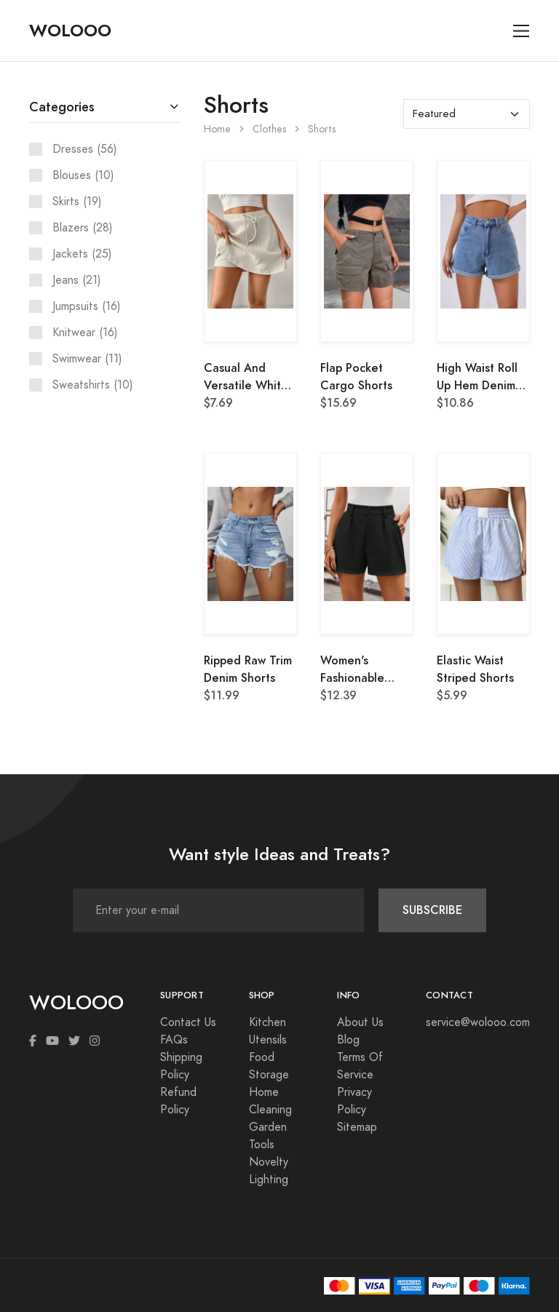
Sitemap (357, 1127)
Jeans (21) (76, 280)
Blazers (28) (82, 228)
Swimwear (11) (87, 359)
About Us (360, 1022)
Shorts (322, 129)
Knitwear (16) (85, 333)
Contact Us (188, 1022)
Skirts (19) (77, 202)
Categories (62, 107)
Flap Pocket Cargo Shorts (356, 376)
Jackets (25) (82, 254)
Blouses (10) (83, 175)
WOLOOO (70, 30)
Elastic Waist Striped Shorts (475, 669)
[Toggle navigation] (521, 31)
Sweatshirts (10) (92, 385)
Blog (348, 1040)
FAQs (174, 1040)
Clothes (269, 129)
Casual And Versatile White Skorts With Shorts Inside (246, 376)
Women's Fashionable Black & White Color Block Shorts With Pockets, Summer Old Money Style (366, 669)
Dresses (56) (84, 149)
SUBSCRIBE (432, 910)
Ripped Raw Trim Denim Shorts (248, 669)
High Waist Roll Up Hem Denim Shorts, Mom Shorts (477, 376)
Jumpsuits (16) (86, 306)
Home (217, 129)
